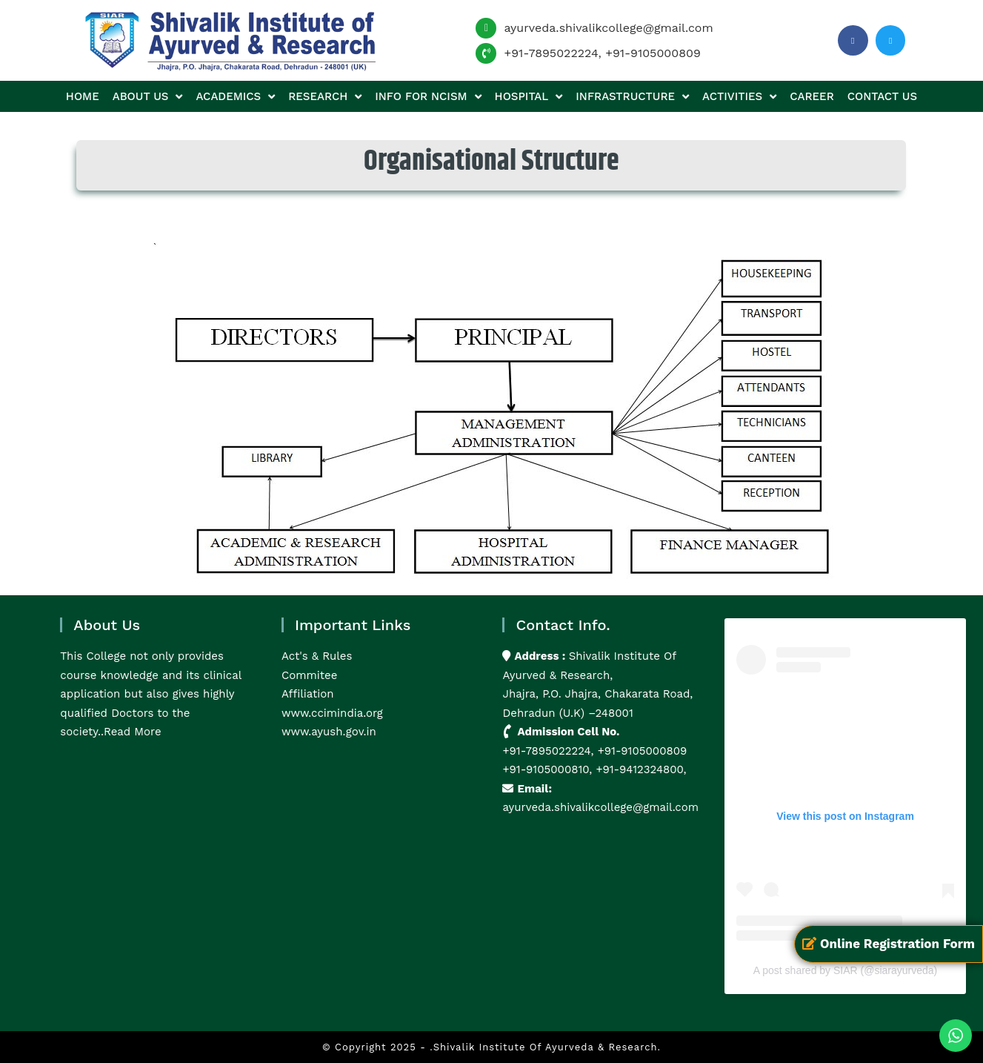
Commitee (309, 675)
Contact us (882, 96)
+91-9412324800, (639, 769)
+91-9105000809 (653, 53)
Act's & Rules (316, 656)
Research (324, 97)
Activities (739, 97)
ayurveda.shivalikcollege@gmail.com (608, 28)
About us (148, 97)
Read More (132, 731)
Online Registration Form (888, 943)
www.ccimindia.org (332, 713)
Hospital (529, 97)
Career (811, 96)
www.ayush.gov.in (328, 731)
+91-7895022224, (549, 751)
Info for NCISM (428, 97)
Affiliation (307, 694)
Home (82, 96)
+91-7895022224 (551, 53)
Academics (235, 97)
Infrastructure (632, 97)
